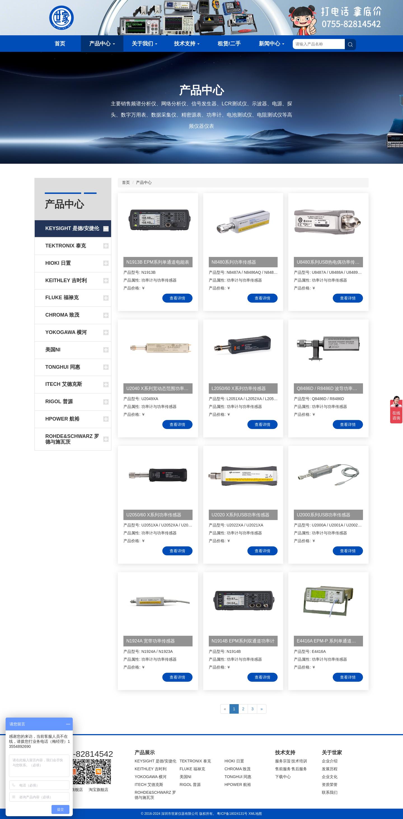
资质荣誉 (330, 784)
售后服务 (299, 769)
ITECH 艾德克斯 (149, 784)
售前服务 (283, 769)
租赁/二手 (229, 44)
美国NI (185, 776)
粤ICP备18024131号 (232, 814)
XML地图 (255, 814)
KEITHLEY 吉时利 (150, 769)
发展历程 (330, 769)
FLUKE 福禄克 (192, 769)
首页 (60, 44)
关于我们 (144, 44)
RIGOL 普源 (190, 784)
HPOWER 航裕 (237, 784)
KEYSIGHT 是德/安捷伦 (155, 761)
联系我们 (330, 792)
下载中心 (283, 776)
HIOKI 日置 (234, 761)
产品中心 (102, 44)
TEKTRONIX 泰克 (195, 761)
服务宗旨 (283, 761)
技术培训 (299, 761)
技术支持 (187, 44)
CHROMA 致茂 (237, 769)
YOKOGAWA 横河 (150, 776)
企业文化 (330, 776)
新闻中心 (271, 44)
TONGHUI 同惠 (237, 776)
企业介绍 (330, 761)
